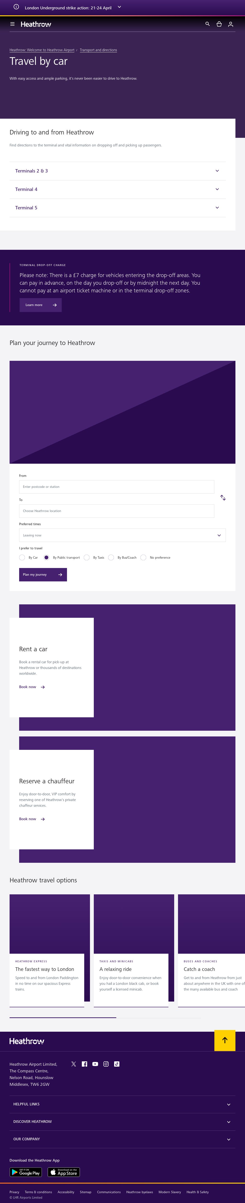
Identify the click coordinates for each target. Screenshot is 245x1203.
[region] (122, 956)
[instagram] (106, 1064)
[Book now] (32, 687)
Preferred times (30, 524)
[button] (50, 948)
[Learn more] (41, 305)
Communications (109, 1192)
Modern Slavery (170, 1192)
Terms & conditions (38, 1192)
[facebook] (84, 1064)
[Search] (207, 24)
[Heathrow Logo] (36, 24)
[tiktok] (117, 1064)
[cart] (219, 24)
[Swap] (223, 498)
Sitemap (85, 1192)
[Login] (230, 24)
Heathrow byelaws (139, 1192)
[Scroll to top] (224, 1040)
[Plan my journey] (43, 574)
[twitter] (74, 1064)
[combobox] (116, 487)
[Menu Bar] (12, 24)
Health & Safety (198, 1192)
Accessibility (66, 1192)
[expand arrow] (119, 7)
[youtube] (95, 1064)
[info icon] (16, 7)
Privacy (14, 1192)
